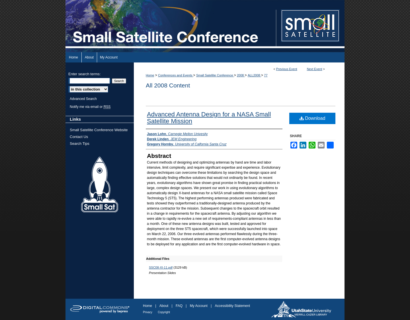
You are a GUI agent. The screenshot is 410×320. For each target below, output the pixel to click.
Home (150, 75)
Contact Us (79, 137)
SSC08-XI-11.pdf (161, 267)
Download (312, 118)
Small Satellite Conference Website (99, 130)
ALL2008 (254, 75)
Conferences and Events (175, 75)
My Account (199, 306)
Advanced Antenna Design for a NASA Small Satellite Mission (209, 118)
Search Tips (79, 143)
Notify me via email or (90, 107)
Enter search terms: (84, 74)
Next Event (314, 69)
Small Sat (99, 184)
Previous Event (286, 69)
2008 (241, 75)
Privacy (147, 312)
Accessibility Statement (232, 306)
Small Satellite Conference (215, 75)
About (163, 306)
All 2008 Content (168, 85)
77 (265, 75)
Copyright (164, 312)
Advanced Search (83, 99)
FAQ (179, 306)
